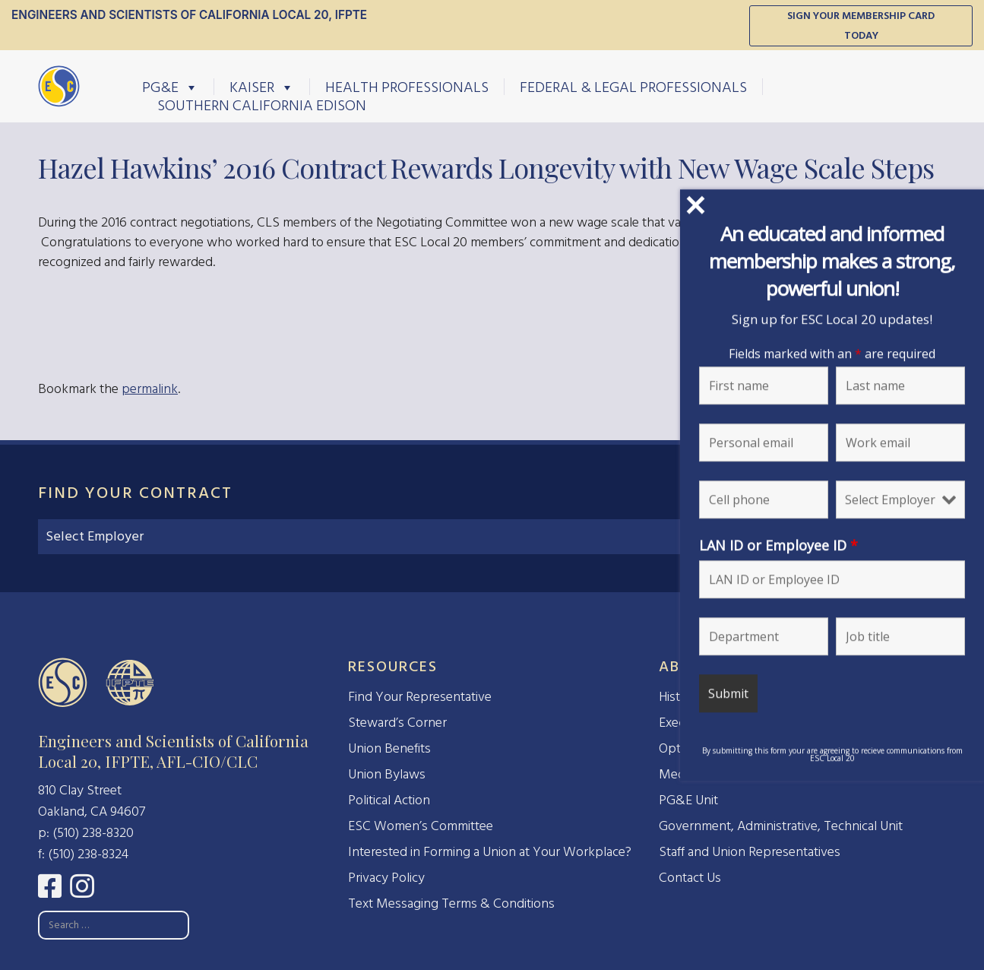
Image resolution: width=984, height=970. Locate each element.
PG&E (170, 86)
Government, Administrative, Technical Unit (781, 826)
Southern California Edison (261, 105)
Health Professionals (407, 86)
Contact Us (690, 878)
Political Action (389, 800)
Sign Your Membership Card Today (861, 25)
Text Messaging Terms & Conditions (451, 903)
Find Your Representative (420, 697)
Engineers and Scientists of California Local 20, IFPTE (189, 15)
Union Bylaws (387, 774)
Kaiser (261, 86)
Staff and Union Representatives (749, 852)
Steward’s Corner (397, 723)
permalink (150, 389)
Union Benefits (389, 748)
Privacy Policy (386, 878)
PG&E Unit (688, 800)
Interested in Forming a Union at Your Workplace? (489, 852)
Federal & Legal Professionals (633, 86)
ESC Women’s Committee (420, 826)
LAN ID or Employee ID (857, 545)
